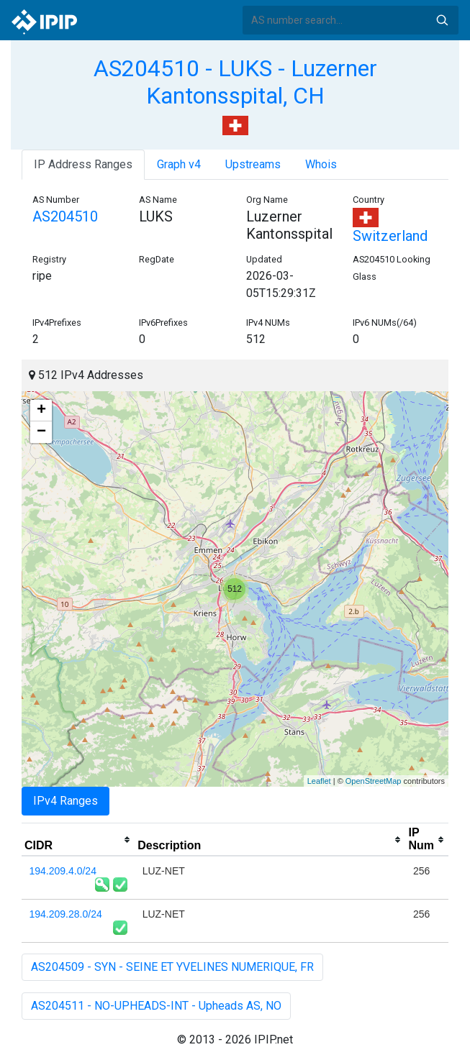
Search (442, 20)
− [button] (41, 432)
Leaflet (319, 781)
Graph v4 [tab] (179, 164)
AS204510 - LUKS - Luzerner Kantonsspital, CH (235, 82)
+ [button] (41, 410)
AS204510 (65, 216)
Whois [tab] (321, 164)
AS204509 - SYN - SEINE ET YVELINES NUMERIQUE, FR (172, 967)
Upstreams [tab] (253, 164)
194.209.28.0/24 (66, 914)
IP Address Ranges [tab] (83, 164)
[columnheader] (78, 839)
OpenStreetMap (373, 781)
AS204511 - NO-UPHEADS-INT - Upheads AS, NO (156, 1006)
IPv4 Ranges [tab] (65, 801)
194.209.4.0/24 (63, 871)
